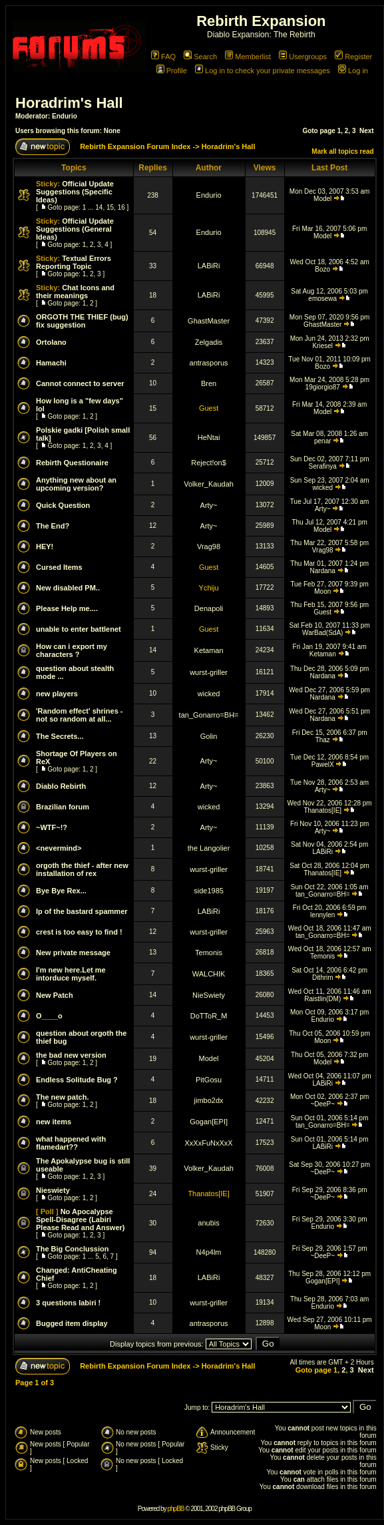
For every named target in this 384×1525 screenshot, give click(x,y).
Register (353, 57)
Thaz (322, 740)
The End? (52, 526)
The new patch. (62, 1097)
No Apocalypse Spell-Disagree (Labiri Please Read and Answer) (80, 1219)
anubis (208, 1223)
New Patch (54, 995)
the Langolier (209, 848)
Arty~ (209, 505)
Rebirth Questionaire (72, 463)
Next (366, 130)
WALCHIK (209, 974)
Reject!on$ (208, 463)
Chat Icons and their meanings (75, 292)
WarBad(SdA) (322, 632)
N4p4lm (209, 1252)
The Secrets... (60, 736)
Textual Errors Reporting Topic (73, 262)
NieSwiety (208, 995)
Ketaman (209, 650)
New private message (73, 953)
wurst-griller (209, 672)
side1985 (209, 891)
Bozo (322, 269)
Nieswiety (53, 1190)
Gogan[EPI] (209, 1122)
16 (121, 207)
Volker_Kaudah (209, 484)
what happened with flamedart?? (71, 1143)
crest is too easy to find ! (79, 932)
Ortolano (51, 342)
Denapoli (208, 608)
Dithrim (322, 977)
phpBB (175, 1508)
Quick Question (63, 505)
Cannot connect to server (80, 383)
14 (98, 207)
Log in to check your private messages (262, 71)
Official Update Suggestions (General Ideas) (75, 229)
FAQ (163, 57)
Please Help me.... (67, 608)
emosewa (322, 298)
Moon (322, 591)
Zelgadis (209, 342)
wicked (322, 487)
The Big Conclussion (72, 1249)
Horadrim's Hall (69, 103)
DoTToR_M (209, 1016)
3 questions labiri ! (68, 1303)
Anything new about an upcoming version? (76, 484)
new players (57, 694)
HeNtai (209, 437)
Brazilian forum (62, 807)
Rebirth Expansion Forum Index (135, 146)
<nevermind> (58, 848)
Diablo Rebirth (61, 786)
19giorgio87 (322, 387)
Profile (171, 71)
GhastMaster (209, 321)
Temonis (208, 953)
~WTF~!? (51, 827)
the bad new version (71, 1055)
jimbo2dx (209, 1100)
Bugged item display (72, 1323)
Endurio (64, 116)
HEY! (44, 546)
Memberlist (248, 57)
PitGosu (209, 1080)
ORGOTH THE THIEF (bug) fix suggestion (82, 321)
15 (110, 207)
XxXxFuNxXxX (208, 1143)
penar (322, 441)
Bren (208, 383)
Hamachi (51, 363)
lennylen (322, 915)
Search (200, 57)
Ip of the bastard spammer (82, 911)
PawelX (322, 764)
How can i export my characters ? (71, 650)
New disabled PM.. (68, 588)
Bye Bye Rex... (61, 891)
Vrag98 (208, 546)
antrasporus (209, 363)
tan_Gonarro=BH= (209, 715)
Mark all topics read (342, 151)
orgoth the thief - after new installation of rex (82, 869)
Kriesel (322, 345)
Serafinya (323, 466)
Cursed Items (59, 567)
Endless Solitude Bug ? (77, 1080)
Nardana (322, 570)
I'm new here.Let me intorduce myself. (71, 974)
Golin (209, 736)
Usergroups (303, 57)
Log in (353, 71)
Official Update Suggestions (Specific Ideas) (75, 192)
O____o (49, 1016)
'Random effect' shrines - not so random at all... (79, 715)
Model (322, 198)
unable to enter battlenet (78, 629)
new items (53, 1122)
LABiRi (209, 266)
